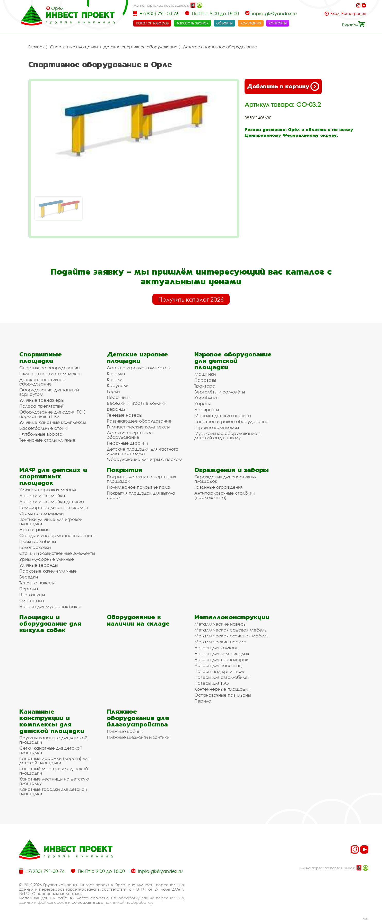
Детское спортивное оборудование (140, 46)
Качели (114, 379)
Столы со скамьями (41, 513)
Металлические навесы (220, 624)
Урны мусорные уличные (46, 559)
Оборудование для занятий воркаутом (49, 392)
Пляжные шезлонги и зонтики (138, 737)
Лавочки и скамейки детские (51, 501)
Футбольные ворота (41, 434)
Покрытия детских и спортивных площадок (141, 479)
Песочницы (119, 397)
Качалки (116, 373)
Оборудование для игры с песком (145, 459)
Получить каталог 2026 (191, 299)
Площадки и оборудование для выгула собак (50, 623)
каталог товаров (152, 22)
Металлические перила (220, 641)
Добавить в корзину (283, 86)
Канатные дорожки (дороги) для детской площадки (54, 760)
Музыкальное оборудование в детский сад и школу (227, 435)
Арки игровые (34, 529)
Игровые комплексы (216, 427)
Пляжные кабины (37, 541)
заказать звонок (192, 22)
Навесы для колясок (216, 647)
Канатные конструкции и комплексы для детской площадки (51, 721)
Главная (36, 46)
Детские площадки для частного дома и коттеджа (142, 451)
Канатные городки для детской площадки (53, 791)
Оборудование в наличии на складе (138, 620)
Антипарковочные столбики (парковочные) (224, 495)
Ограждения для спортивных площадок (225, 479)
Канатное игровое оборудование (231, 421)
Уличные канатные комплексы (52, 422)
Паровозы (205, 380)
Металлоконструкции (231, 617)
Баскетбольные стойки (44, 428)
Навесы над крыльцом (219, 671)
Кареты (202, 403)
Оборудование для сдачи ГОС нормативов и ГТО (52, 414)
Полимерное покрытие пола (138, 487)
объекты (224, 22)
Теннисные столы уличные (47, 440)
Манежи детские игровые (222, 415)
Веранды (116, 409)
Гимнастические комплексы (50, 373)
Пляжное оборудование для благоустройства (138, 717)
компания (250, 22)
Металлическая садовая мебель (230, 630)
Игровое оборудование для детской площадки (233, 360)
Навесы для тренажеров (221, 659)
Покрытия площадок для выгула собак (141, 495)
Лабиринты (206, 409)
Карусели (117, 385)
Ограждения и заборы (231, 470)
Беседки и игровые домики (136, 403)
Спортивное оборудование (49, 367)
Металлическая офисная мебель (231, 636)
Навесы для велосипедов (221, 653)
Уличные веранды (38, 565)
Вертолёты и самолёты (219, 392)
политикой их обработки (128, 902)
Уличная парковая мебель (48, 489)
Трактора (204, 386)
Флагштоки (31, 600)
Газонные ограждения (218, 487)
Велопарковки (35, 547)
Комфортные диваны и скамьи (53, 507)
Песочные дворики (127, 443)
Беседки (28, 577)
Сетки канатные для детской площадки (50, 750)
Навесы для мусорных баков (50, 606)
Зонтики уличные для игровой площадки (50, 521)
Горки (113, 391)
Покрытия (124, 470)
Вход (335, 13)
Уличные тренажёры (41, 400)
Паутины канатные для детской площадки (53, 739)
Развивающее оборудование (139, 421)
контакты (278, 22)
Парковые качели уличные (48, 571)
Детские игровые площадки (137, 357)
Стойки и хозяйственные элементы (57, 553)
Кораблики (206, 398)
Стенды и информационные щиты (57, 535)
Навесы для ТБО (211, 683)
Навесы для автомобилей (222, 677)
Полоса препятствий (41, 406)
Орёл (57, 8)
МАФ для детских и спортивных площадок (53, 476)
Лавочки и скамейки (42, 495)
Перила (202, 701)
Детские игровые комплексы (138, 367)
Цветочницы (32, 594)
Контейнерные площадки (222, 689)
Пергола (28, 588)
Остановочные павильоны (222, 695)
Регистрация (353, 13)
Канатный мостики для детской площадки (53, 770)
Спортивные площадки (74, 46)
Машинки (205, 374)
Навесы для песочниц (218, 665)
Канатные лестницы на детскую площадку (54, 781)
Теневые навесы (124, 415)
